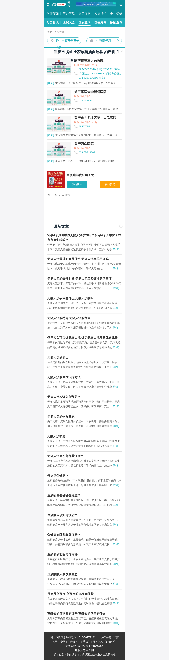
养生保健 (116, 13)
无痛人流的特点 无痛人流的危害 (68, 318)
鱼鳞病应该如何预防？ (62, 515)
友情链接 (83, 645)
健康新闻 (53, 13)
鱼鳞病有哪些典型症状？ (64, 535)
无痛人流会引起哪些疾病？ (65, 456)
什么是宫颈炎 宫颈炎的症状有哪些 (70, 594)
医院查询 (84, 22)
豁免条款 (71, 645)
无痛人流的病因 (57, 357)
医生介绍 (100, 22)
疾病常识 (100, 13)
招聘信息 (97, 641)
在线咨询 (110, 184)
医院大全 (69, 22)
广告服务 (72, 641)
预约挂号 (77, 184)
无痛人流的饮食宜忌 (60, 416)
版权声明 (110, 641)
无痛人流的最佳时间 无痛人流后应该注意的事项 (79, 278)
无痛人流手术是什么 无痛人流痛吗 (70, 298)
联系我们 (85, 641)
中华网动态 (97, 645)
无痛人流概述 (56, 436)
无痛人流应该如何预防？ (64, 397)
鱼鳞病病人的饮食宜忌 (62, 574)
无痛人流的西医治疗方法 (64, 377)
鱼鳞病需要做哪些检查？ (64, 495)
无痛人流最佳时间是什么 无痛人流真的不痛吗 (78, 259)
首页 (49, 32)
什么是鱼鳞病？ (57, 475)
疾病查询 (116, 22)
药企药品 (69, 13)
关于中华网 (58, 641)
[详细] (116, 249)
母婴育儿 (53, 22)
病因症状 (84, 13)
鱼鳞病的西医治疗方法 (62, 554)
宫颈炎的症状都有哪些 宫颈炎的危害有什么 (76, 613)
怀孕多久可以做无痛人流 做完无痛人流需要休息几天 (82, 337)
